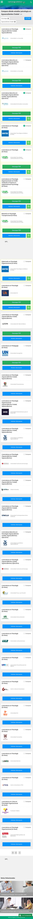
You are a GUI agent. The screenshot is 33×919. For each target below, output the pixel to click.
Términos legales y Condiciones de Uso (16, 917)
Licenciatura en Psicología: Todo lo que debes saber (13, 894)
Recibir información (16, 338)
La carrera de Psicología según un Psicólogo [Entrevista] (15, 911)
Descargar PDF (16, 47)
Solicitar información (16, 53)
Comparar (27, 29)
